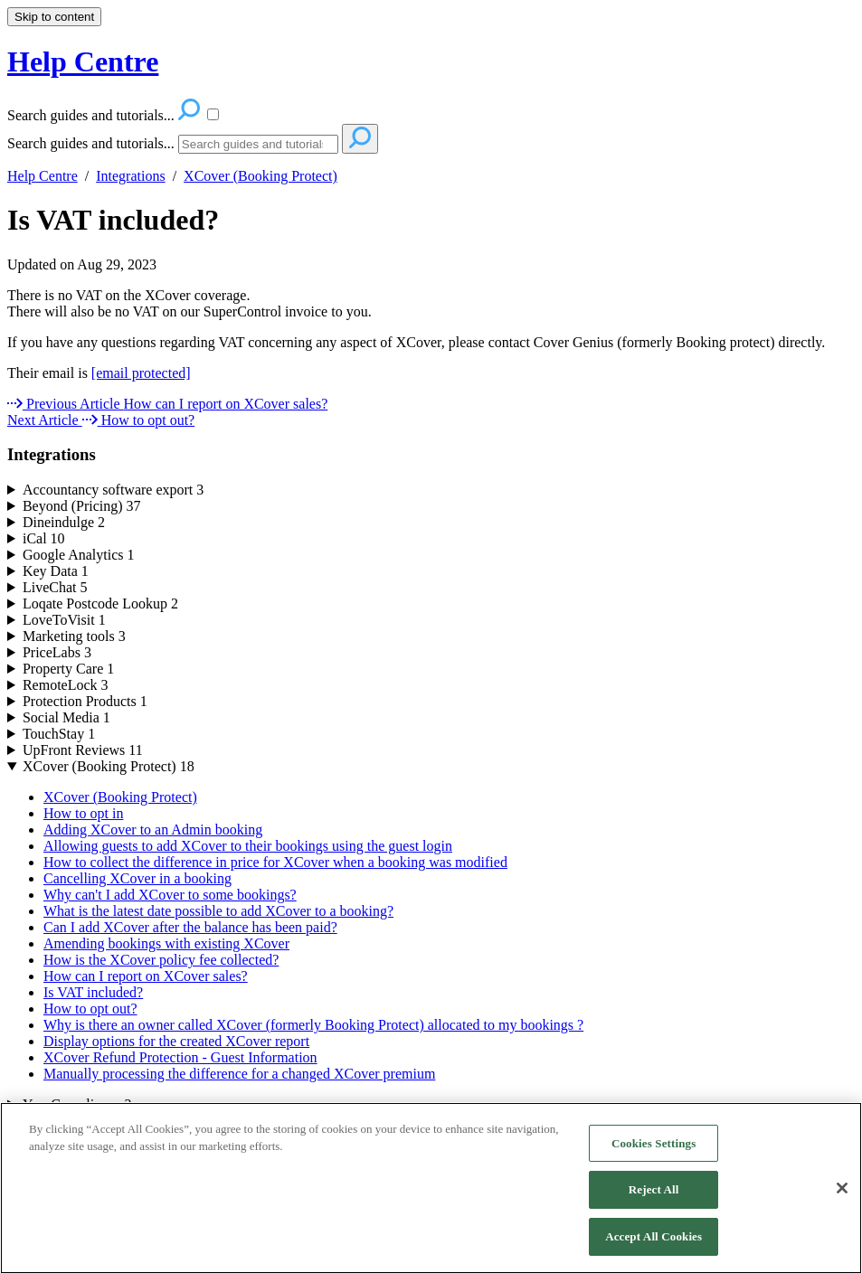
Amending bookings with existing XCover (166, 943)
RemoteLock (66, 685)
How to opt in (83, 813)
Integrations (130, 176)
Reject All (654, 1198)
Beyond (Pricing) (82, 506)
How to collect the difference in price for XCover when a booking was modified (275, 862)
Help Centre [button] (82, 61)
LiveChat (55, 587)
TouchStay (59, 733)
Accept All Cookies (653, 1245)
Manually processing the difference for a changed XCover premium (239, 1073)
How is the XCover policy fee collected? (161, 959)
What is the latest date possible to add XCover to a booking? (218, 911)
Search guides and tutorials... (91, 143)
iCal (44, 538)
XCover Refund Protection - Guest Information (180, 1057)
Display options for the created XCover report (176, 1041)
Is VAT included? (113, 219)
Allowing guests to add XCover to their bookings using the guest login (247, 845)
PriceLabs (57, 652)
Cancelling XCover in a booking (137, 878)
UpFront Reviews (83, 750)
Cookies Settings (653, 1152)
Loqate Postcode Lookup (100, 603)
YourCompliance (77, 1104)
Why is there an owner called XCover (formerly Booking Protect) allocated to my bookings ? (313, 1025)
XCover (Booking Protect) (260, 176)
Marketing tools (74, 636)
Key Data (56, 571)
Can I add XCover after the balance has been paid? (190, 927)
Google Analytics (79, 554)
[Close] (842, 1196)
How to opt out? (90, 1008)
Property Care (68, 668)
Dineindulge (64, 522)
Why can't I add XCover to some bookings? (170, 894)
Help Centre (42, 176)
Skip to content (54, 17)
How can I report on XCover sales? (145, 976)
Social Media (66, 717)
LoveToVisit (64, 619)
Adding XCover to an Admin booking (152, 829)
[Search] (258, 144)
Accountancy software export (113, 489)
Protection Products (85, 701)
